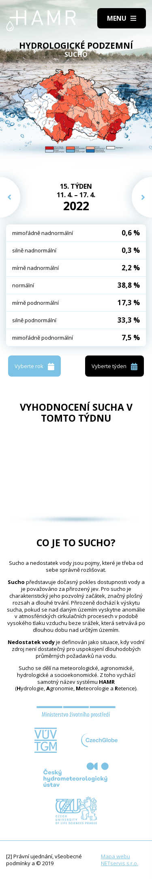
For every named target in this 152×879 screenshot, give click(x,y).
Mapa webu (115, 856)
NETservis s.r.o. (119, 863)
